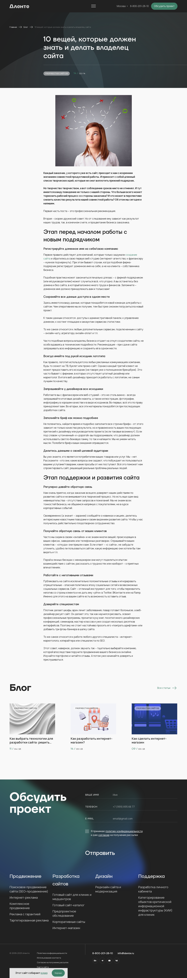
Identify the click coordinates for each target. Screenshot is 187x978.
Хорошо (58, 973)
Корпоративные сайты (68, 922)
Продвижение (29, 876)
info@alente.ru (126, 953)
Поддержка (158, 876)
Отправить (100, 853)
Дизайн (115, 876)
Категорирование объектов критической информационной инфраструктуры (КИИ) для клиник (155, 906)
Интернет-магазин (66, 928)
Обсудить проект (164, 6)
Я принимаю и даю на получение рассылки (114, 833)
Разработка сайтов (56, 73)
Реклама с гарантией (25, 914)
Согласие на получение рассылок (52, 962)
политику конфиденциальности (124, 831)
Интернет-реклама (24, 898)
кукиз (44, 973)
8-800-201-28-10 (139, 6)
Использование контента (49, 957)
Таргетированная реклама (29, 920)
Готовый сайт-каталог (68, 905)
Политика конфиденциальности (52, 953)
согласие (103, 835)
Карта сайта (43, 967)
